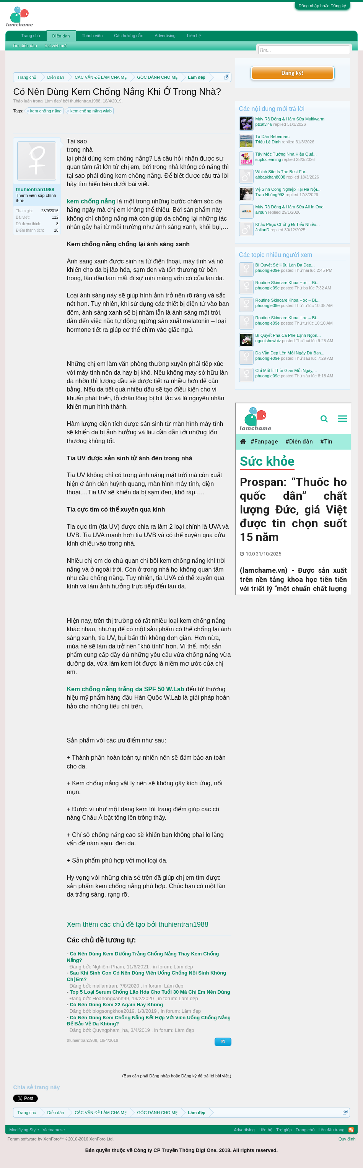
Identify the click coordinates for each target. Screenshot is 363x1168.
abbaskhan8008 (270, 177)
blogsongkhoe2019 (114, 1011)
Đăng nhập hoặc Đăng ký (322, 5)
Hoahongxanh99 (111, 998)
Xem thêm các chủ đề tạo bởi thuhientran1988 (137, 924)
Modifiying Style (24, 1129)
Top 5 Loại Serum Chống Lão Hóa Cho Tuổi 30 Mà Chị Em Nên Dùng (150, 992)
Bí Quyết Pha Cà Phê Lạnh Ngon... (288, 335)
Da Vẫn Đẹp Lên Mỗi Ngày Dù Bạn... (290, 353)
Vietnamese (54, 1129)
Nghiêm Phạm (108, 967)
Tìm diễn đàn (24, 45)
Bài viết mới (56, 45)
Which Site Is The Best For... (282, 171)
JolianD (263, 229)
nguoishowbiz (268, 340)
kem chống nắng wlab (90, 110)
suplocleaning (268, 159)
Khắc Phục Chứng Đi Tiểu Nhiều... (288, 224)
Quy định (347, 1139)
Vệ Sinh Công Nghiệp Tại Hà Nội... (288, 189)
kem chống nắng (45, 110)
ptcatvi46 (264, 124)
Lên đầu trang (332, 1129)
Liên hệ (194, 35)
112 (55, 217)
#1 (223, 1042)
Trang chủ (30, 35)
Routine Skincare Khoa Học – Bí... (288, 282)
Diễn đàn (61, 36)
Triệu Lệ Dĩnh (268, 142)
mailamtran (105, 986)
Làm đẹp (52, 101)
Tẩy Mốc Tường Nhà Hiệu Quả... (286, 154)
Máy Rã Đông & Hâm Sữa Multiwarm (290, 119)
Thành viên (92, 35)
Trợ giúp (284, 1129)
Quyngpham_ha (110, 1030)
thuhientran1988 (85, 101)
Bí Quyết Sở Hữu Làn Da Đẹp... (285, 265)
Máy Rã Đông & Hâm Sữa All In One (290, 207)
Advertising (165, 35)
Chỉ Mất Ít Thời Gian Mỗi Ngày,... (286, 370)
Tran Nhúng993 (270, 194)
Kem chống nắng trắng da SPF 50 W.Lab (125, 689)
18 (56, 230)
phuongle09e (268, 270)
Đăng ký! (292, 72)
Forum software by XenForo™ (60, 1139)
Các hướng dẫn (128, 35)
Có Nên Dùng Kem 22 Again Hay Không (116, 1004)
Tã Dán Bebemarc (273, 136)
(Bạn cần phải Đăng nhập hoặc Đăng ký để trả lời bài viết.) (176, 1076)
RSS (351, 1129)
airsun (261, 212)
